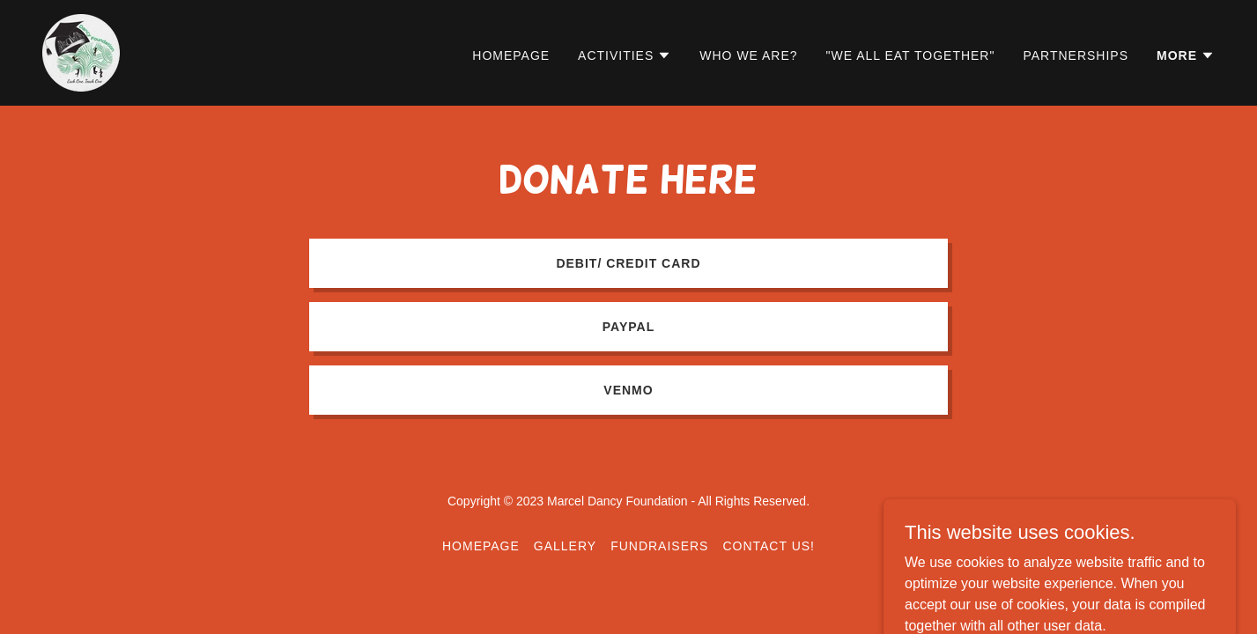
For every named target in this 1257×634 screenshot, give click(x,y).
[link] (81, 51)
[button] (624, 55)
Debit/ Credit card (628, 263)
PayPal (628, 327)
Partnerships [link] (1075, 55)
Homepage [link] (511, 55)
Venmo (628, 390)
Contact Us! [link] (768, 546)
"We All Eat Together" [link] (910, 55)
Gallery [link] (565, 546)
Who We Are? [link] (748, 55)
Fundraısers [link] (659, 546)
